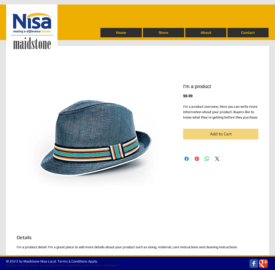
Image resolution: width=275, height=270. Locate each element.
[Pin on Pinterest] (197, 159)
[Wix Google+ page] (263, 263)
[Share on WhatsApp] (207, 159)
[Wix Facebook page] (253, 263)
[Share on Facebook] (186, 159)
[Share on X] (217, 159)
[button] (163, 32)
